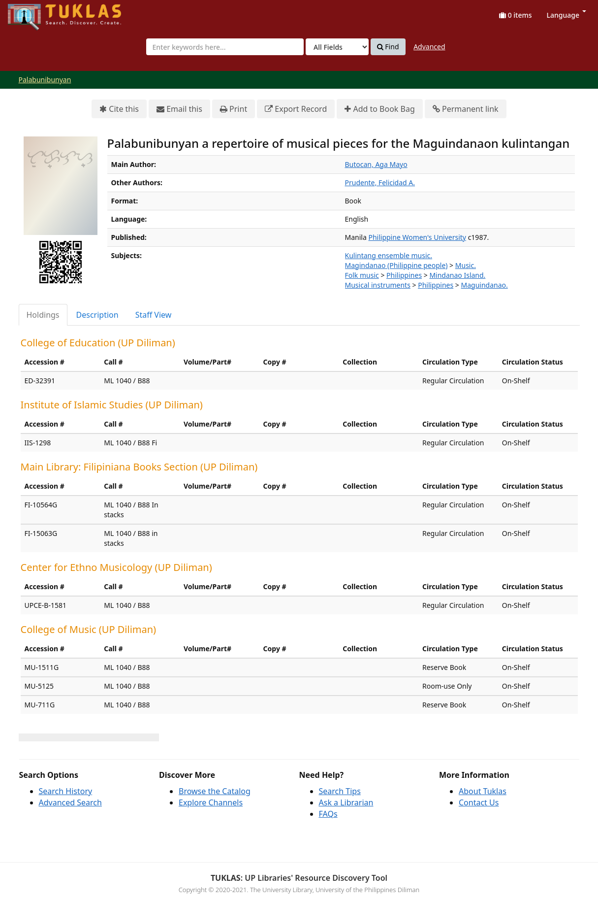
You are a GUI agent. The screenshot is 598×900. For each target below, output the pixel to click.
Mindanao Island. (457, 275)
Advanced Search (70, 802)
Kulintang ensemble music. (389, 255)
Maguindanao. (484, 285)
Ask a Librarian (346, 802)
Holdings (43, 314)
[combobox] (225, 46)
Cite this (119, 109)
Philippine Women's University (417, 237)
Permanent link (466, 109)
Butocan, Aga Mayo (376, 164)
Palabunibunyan (45, 79)
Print (233, 109)
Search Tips (340, 791)
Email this (179, 109)
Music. (465, 265)
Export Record (296, 109)
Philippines (404, 275)
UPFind (32, 12)
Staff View (153, 314)
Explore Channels (211, 802)
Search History (66, 791)
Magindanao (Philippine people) (396, 265)
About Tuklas (482, 791)
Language (566, 15)
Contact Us (479, 802)
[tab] (43, 315)
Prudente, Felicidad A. (380, 182)
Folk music (362, 275)
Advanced (429, 46)
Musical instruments (377, 285)
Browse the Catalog (215, 791)
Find (388, 47)
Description (97, 314)
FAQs (328, 813)
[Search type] (337, 46)
